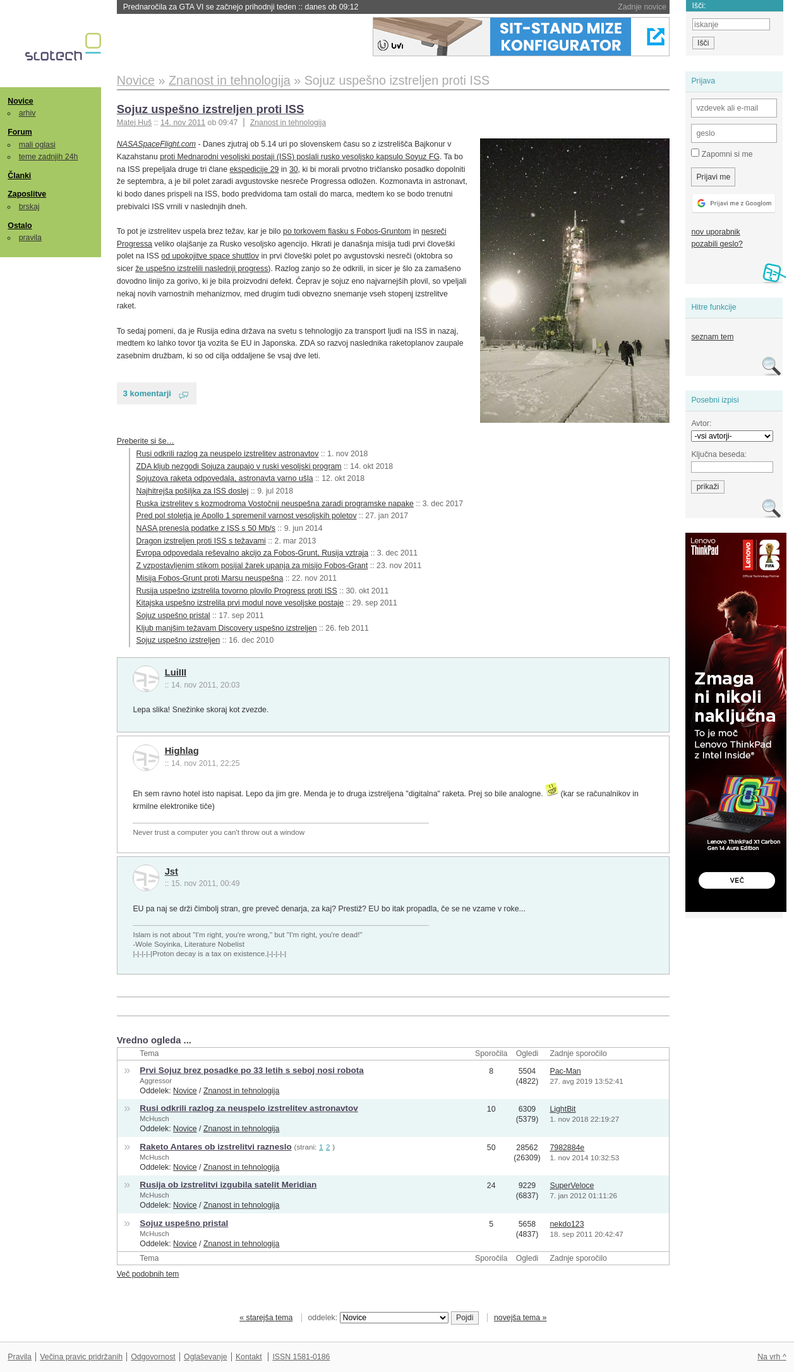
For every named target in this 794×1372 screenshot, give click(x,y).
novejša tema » (520, 1317)
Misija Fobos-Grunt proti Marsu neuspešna (210, 578)
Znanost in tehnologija (288, 122)
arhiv (27, 113)
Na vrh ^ (771, 1356)
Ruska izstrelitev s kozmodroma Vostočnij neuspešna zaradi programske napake (275, 503)
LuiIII (175, 672)
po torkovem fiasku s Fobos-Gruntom (347, 231)
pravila (30, 237)
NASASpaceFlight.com (156, 144)
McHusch (154, 1118)
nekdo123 (567, 1224)
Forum (20, 132)
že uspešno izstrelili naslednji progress (201, 268)
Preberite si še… (145, 441)
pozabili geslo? (716, 244)
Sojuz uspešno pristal (173, 615)
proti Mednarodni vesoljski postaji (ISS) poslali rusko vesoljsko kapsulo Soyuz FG (300, 156)
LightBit (562, 1109)
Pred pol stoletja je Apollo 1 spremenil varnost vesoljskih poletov (246, 515)
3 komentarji (147, 393)
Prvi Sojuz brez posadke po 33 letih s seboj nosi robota (252, 1070)
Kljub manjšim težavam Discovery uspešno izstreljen (226, 628)
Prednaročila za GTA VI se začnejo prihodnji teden (241, 7)
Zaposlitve (27, 194)
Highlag (182, 751)
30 (293, 169)
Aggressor (156, 1080)
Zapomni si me (721, 154)
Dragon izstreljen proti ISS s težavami (201, 541)
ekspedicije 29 (254, 169)
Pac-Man (565, 1071)
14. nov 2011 (182, 122)
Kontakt (249, 1356)
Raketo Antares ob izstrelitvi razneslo (215, 1146)
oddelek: (378, 1317)
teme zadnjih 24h (48, 156)
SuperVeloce (572, 1185)
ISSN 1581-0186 (301, 1356)
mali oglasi (37, 144)
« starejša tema (265, 1317)
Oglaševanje (205, 1356)
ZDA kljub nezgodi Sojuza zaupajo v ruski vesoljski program (239, 466)
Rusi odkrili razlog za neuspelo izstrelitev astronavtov (227, 453)
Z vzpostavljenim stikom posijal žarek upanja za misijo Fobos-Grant (252, 565)
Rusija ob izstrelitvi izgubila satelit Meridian (228, 1184)
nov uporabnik (715, 232)
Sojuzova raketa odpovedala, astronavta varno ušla (224, 478)
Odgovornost (153, 1356)
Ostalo (20, 225)
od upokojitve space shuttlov (210, 256)
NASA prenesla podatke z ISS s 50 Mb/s (205, 528)
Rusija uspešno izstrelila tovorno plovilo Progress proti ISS (236, 590)
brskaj (29, 206)
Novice (20, 101)
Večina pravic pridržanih (81, 1356)
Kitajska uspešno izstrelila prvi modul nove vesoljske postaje (240, 602)
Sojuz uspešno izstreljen (178, 640)
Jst (171, 871)
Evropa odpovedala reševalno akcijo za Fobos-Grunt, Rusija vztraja (252, 553)
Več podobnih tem (148, 1274)
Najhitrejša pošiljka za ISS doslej (192, 491)
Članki (19, 175)
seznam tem (712, 336)
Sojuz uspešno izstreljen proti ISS (210, 109)
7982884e (567, 1147)
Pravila (20, 1356)
